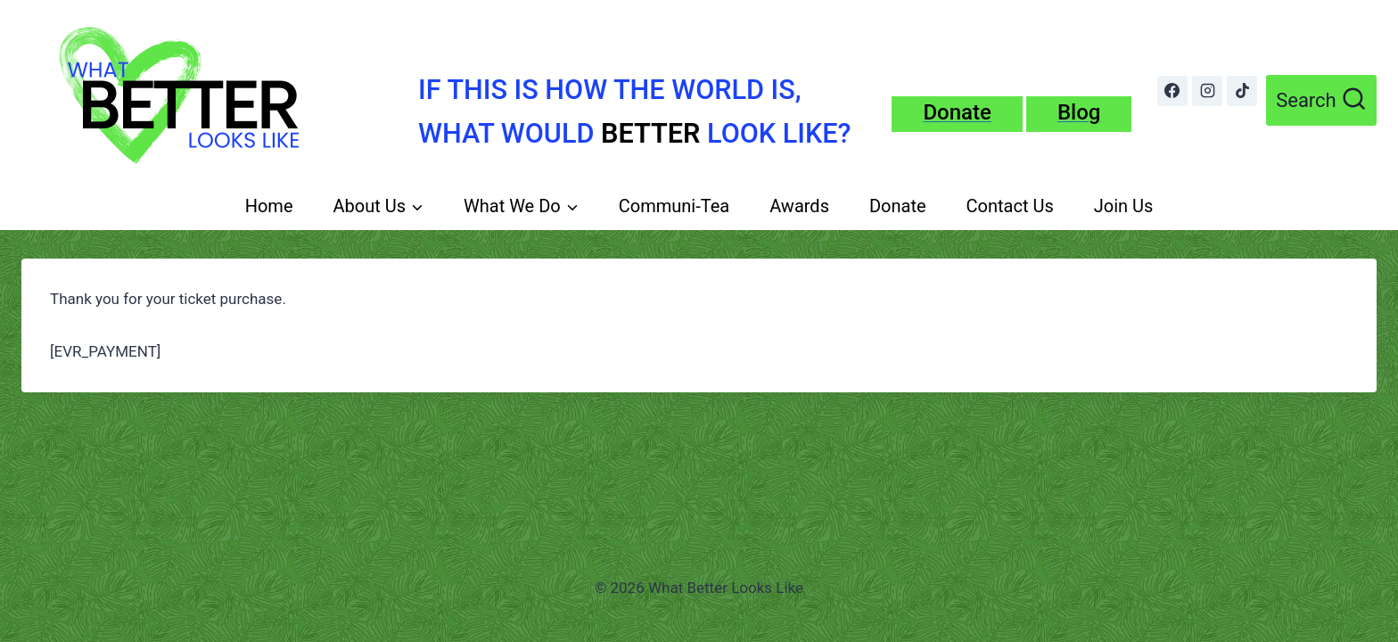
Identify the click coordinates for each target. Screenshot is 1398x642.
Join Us (1124, 206)
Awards (799, 206)
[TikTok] (1242, 91)
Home (269, 206)
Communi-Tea (674, 206)
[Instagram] (1207, 91)
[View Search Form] (1321, 100)
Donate (897, 206)
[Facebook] (1172, 91)
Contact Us (1010, 206)
